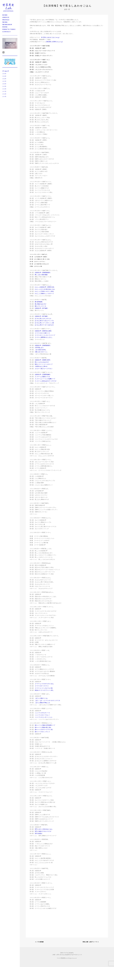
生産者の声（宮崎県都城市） (43, 272)
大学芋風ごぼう (39, 347)
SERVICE (5, 17)
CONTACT (6, 32)
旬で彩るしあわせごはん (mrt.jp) (50, 37)
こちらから (71, 953)
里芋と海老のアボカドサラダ (43, 831)
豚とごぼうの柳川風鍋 (41, 275)
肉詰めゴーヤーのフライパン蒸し (44, 690)
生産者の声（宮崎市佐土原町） (43, 331)
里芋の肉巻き (38, 833)
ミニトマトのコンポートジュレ (43, 717)
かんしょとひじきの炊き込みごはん (45, 289)
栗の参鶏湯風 (38, 302)
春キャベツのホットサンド (42, 732)
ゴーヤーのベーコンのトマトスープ (45, 335)
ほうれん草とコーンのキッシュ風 (44, 323)
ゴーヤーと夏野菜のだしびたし (43, 337)
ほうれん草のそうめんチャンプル (44, 321)
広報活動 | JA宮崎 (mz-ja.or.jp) (55, 42)
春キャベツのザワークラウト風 (43, 729)
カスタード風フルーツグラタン (43, 369)
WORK (5, 22)
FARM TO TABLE (9, 29)
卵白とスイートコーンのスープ (43, 364)
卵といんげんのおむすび (42, 362)
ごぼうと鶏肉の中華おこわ (42, 703)
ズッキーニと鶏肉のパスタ (42, 377)
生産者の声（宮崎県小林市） (43, 360)
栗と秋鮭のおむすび (40, 304)
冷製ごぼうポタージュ (41, 352)
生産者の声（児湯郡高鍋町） (43, 374)
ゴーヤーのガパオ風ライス (42, 333)
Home (4, 15)
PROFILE (5, 20)
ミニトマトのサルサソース (42, 713)
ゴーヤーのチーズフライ (42, 686)
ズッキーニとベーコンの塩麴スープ (45, 379)
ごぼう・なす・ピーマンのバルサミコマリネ (47, 700)
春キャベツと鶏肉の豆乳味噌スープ (45, 725)
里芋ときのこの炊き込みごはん (43, 829)
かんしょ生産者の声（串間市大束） (45, 287)
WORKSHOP (8, 24)
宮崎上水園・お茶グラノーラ (90, 942)
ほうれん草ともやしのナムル (43, 318)
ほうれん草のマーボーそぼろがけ (44, 325)
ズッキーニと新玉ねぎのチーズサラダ (45, 381)
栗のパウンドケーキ (40, 306)
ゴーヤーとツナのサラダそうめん (44, 684)
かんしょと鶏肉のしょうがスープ (44, 293)
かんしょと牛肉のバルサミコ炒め (44, 291)
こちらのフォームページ (70, 954)
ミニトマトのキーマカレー (42, 715)
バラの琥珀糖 (40, 942)
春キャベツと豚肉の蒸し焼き (43, 727)
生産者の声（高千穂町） (42, 308)
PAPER (4, 27)
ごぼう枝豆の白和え (40, 350)
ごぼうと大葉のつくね (41, 698)
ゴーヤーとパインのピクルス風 (42, 688)
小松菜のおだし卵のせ (41, 366)
